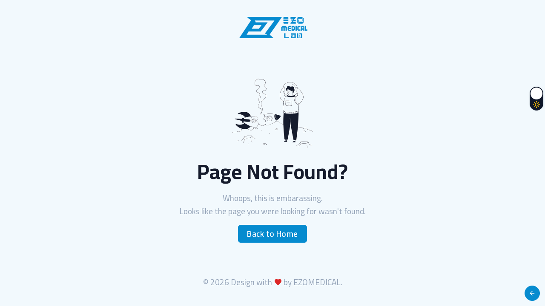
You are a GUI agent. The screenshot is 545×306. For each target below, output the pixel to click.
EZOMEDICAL (317, 282)
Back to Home (272, 233)
